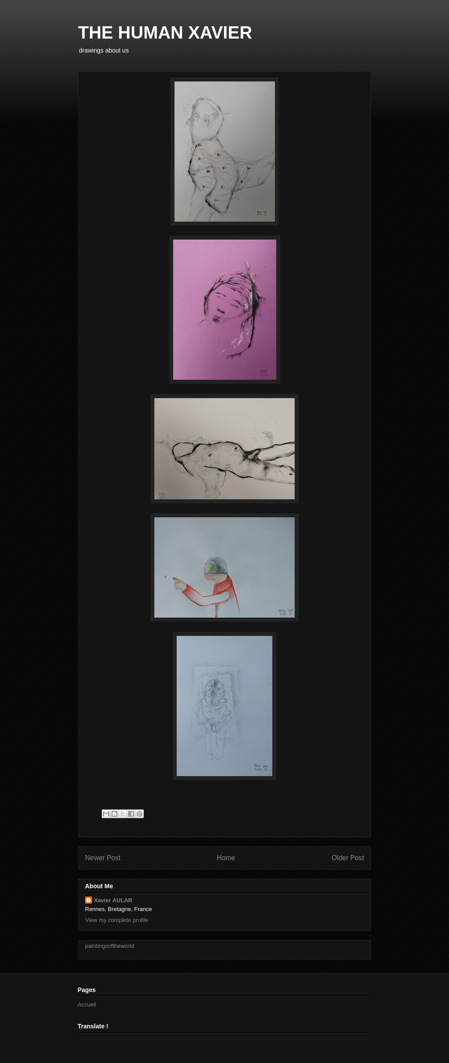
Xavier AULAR (113, 900)
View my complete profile (116, 920)
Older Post (347, 858)
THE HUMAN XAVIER (165, 32)
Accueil (87, 1004)
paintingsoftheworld (109, 946)
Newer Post (103, 858)
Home (226, 858)
